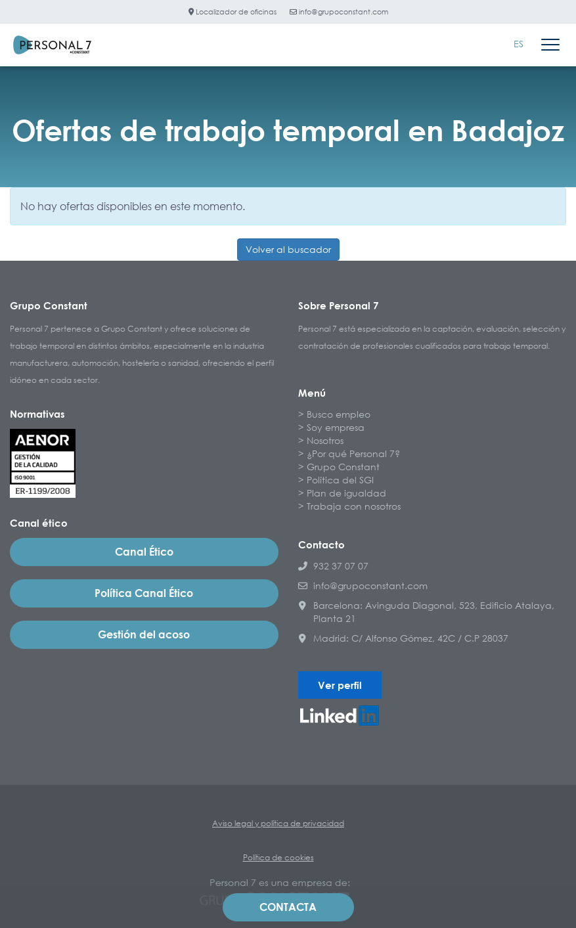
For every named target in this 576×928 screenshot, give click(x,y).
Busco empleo (338, 414)
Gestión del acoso (144, 634)
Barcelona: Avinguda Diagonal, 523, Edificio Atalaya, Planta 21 (426, 612)
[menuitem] (518, 44)
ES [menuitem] (518, 43)
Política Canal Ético (144, 593)
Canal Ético (144, 551)
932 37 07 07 (333, 565)
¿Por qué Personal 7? (353, 453)
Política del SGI (340, 479)
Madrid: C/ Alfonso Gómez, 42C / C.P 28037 (403, 638)
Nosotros (325, 440)
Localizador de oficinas (232, 11)
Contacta (288, 907)
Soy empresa (336, 427)
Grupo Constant (343, 466)
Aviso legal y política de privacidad (278, 823)
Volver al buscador (288, 249)
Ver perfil (340, 685)
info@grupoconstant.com (339, 11)
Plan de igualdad (346, 492)
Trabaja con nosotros (354, 506)
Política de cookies (278, 857)
